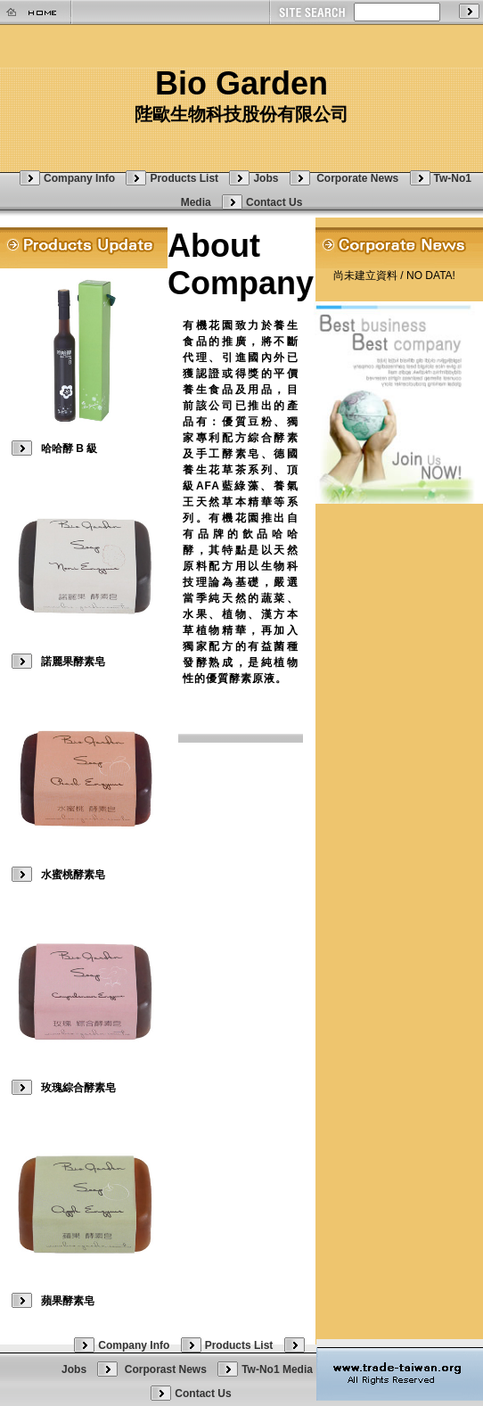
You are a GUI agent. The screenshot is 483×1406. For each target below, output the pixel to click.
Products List (184, 178)
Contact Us (274, 202)
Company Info (79, 178)
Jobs (265, 178)
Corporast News (167, 1369)
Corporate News (358, 178)
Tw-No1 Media (277, 1369)
